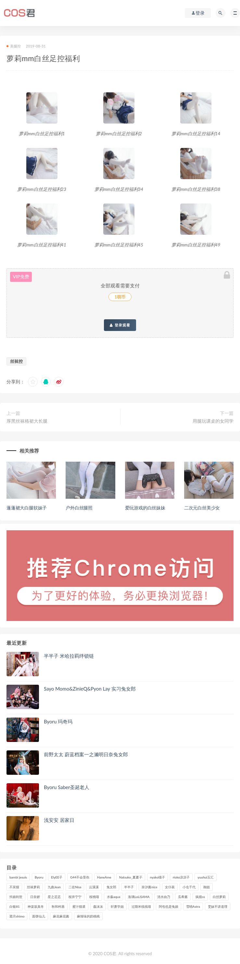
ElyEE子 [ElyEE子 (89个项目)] (56, 877)
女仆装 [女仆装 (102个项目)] (170, 887)
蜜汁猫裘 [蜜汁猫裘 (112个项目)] (78, 906)
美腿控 (13, 46)
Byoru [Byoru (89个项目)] (39, 877)
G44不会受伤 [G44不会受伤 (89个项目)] (79, 877)
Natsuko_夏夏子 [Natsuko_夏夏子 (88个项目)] (130, 877)
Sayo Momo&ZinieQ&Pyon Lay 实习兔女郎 (90, 689)
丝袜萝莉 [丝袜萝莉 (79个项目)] (33, 887)
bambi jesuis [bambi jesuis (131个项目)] (18, 877)
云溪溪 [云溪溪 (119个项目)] (94, 887)
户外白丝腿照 (79, 507)
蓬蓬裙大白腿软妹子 (26, 507)
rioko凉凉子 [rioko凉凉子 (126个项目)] (181, 877)
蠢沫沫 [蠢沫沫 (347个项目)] (98, 906)
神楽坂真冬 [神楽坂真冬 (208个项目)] (36, 906)
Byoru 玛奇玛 (58, 721)
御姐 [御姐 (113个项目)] (206, 887)
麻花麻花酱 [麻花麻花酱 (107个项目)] (61, 916)
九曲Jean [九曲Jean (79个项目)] (54, 887)
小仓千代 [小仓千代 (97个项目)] (189, 887)
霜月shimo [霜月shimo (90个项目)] (16, 916)
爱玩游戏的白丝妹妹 (145, 507)
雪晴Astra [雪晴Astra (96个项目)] (193, 906)
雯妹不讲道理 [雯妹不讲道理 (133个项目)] (217, 906)
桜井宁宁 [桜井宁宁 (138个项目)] (75, 897)
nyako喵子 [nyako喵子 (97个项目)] (157, 877)
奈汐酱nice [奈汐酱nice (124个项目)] (149, 887)
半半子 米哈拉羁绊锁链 (69, 656)
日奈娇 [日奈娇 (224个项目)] (35, 897)
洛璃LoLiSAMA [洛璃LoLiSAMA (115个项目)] (138, 897)
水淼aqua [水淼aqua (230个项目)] (113, 897)
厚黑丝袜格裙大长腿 (26, 421)
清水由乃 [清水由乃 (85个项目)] (163, 897)
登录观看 (120, 325)
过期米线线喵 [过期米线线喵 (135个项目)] (141, 906)
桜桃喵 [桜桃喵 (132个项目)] (94, 897)
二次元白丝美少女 (202, 507)
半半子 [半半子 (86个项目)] (129, 887)
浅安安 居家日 (59, 820)
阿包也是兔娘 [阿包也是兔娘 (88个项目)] (168, 906)
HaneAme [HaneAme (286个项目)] (104, 877)
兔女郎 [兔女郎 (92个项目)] (111, 887)
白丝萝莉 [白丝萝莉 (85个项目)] (219, 897)
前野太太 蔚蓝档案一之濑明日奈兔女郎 (86, 754)
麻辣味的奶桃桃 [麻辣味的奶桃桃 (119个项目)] (88, 916)
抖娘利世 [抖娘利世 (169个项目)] (15, 897)
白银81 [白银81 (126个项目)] (14, 906)
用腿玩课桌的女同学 (213, 421)
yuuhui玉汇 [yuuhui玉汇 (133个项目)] (205, 877)
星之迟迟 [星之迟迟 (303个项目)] (54, 897)
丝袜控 (16, 361)
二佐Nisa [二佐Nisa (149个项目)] (75, 887)
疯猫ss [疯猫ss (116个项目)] (200, 897)
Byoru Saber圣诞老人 (66, 787)
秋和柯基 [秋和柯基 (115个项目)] (58, 906)
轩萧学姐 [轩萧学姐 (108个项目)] (117, 906)
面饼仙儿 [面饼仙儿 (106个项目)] (38, 916)
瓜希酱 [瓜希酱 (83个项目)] (183, 897)
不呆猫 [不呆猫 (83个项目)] (14, 887)
